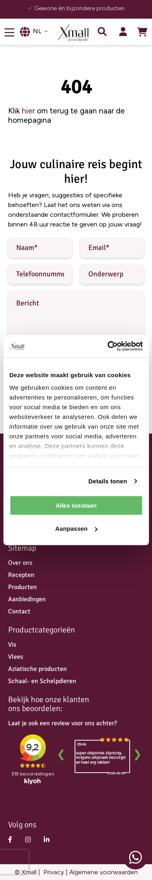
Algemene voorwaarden (103, 872)
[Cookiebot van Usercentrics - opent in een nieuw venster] (108, 346)
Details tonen (107, 481)
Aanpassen (76, 528)
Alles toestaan (76, 505)
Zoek (102, 31)
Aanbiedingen (27, 599)
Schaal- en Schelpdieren (42, 681)
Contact (19, 611)
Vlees (15, 657)
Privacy (53, 872)
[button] (40, 31)
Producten (22, 587)
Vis (12, 645)
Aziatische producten (37, 669)
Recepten (21, 575)
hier (28, 110)
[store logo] (76, 32)
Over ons (20, 563)
